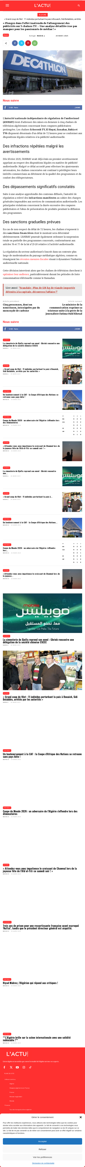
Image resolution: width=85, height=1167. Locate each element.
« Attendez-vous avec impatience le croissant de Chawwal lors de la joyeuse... (31, 574)
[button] (80, 1117)
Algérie (7, 340)
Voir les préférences (42, 1157)
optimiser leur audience (16, 274)
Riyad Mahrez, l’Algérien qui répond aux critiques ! (30, 983)
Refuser (42, 1149)
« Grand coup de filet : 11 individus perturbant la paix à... (27, 496)
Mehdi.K (6, 399)
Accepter (42, 1141)
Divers (6, 35)
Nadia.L (41, 36)
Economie (7, 922)
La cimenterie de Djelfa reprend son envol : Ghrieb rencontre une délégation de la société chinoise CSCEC (31, 344)
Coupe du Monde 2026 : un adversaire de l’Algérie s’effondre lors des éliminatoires (31, 421)
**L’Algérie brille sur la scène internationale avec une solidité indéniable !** (37, 1039)
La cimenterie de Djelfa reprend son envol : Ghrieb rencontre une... (29, 472)
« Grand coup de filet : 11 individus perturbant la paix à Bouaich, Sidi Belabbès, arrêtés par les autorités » (31, 370)
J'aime (77, 107)
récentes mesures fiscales (34, 259)
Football (7, 391)
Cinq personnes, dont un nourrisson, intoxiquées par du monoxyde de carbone (21, 307)
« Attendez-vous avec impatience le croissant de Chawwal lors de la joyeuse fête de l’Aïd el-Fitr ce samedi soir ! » (31, 447)
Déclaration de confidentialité (43, 1163)
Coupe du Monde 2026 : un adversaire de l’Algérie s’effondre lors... (29, 549)
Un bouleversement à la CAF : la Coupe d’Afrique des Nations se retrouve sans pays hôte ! (30, 395)
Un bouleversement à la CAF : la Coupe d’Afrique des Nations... (30, 522)
